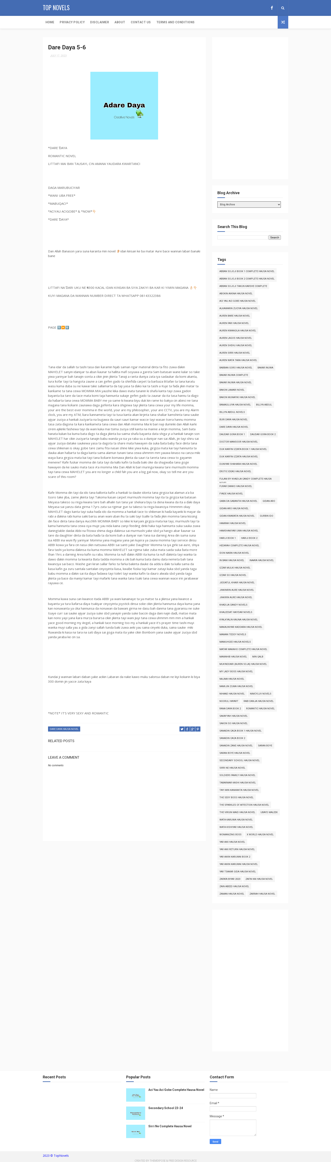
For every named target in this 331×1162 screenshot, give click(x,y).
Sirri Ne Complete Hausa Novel (170, 1126)
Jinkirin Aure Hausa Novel (235, 597)
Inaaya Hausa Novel (262, 560)
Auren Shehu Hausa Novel (235, 345)
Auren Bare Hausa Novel (234, 315)
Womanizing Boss (230, 834)
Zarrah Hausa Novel (262, 893)
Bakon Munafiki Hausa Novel (237, 397)
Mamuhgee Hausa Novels (235, 641)
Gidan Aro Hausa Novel (233, 508)
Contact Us (141, 22)
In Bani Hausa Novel (231, 560)
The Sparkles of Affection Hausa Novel (244, 805)
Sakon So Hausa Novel (233, 723)
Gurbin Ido (266, 516)
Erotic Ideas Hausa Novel (235, 471)
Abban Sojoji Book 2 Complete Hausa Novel (246, 278)
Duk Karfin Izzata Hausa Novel (238, 456)
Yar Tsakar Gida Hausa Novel (237, 871)
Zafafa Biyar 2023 (229, 879)
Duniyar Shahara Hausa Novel (238, 464)
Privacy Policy (72, 22)
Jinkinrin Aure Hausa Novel (236, 590)
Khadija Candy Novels (233, 604)
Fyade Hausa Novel (231, 493)
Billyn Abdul (264, 404)
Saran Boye (265, 745)
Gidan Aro (269, 501)
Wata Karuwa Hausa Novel (236, 819)
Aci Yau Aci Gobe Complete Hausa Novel (176, 1089)
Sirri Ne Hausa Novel (232, 767)
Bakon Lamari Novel (231, 390)
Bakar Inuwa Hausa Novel (235, 382)
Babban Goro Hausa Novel (235, 367)
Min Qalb (257, 656)
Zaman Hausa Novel (231, 893)
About (119, 22)
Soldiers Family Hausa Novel (237, 775)
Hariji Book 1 (227, 538)
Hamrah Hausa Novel (232, 523)
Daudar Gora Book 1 (232, 434)
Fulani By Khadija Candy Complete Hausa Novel (245, 479)
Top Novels (56, 7)
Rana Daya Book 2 (230, 708)
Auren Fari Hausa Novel (234, 323)
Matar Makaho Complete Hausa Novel (243, 649)
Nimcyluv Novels (260, 693)
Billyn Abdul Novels (232, 412)
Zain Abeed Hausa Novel (234, 886)
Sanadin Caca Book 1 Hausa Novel (240, 730)
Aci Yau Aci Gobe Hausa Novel (237, 301)
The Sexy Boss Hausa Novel (236, 797)
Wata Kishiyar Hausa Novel (236, 827)
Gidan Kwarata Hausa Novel (237, 516)
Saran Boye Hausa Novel (234, 753)
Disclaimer (99, 22)
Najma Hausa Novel (231, 679)
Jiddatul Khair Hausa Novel (237, 582)
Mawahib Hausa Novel (233, 656)
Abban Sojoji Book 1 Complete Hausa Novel (246, 271)
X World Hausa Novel (260, 834)
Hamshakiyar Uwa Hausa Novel (238, 530)
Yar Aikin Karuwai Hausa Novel (238, 864)
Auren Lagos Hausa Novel (235, 338)
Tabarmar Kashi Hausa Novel (237, 782)
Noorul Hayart (228, 701)
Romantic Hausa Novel (260, 708)
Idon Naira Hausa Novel (234, 553)
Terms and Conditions (175, 22)
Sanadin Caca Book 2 (232, 738)
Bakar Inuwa (265, 367)
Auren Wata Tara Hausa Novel (238, 360)
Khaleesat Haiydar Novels (235, 612)
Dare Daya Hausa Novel (64, 729)
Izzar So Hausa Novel (232, 575)
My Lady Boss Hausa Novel (236, 671)
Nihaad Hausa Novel (232, 693)
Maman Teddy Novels (232, 634)
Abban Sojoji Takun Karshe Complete (243, 286)
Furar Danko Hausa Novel (235, 486)
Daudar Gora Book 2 (263, 434)
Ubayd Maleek (269, 812)
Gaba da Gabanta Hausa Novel (238, 501)
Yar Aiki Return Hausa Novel (237, 849)
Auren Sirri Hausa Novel (234, 352)
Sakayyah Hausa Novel (233, 716)
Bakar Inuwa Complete (233, 375)
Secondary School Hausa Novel (239, 760)
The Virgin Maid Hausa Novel (237, 812)
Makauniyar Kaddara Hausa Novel (240, 627)
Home (50, 22)
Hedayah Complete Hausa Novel (239, 545)
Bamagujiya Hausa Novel (235, 404)
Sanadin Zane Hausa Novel (236, 745)
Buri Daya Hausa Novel (233, 419)
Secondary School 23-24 (165, 1108)
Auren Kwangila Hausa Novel (237, 330)
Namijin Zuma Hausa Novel (236, 686)
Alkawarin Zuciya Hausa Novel (238, 308)
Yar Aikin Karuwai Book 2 (234, 856)
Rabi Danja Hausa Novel (259, 701)
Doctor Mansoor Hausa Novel (238, 441)
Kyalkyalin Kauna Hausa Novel (238, 619)
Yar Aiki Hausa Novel (232, 842)
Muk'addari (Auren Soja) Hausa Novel (243, 664)
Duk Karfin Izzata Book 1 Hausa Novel (243, 449)
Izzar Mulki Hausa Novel (234, 567)
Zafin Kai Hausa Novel (259, 879)
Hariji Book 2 (249, 538)
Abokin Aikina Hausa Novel (235, 293)
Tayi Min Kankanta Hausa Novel (239, 790)
